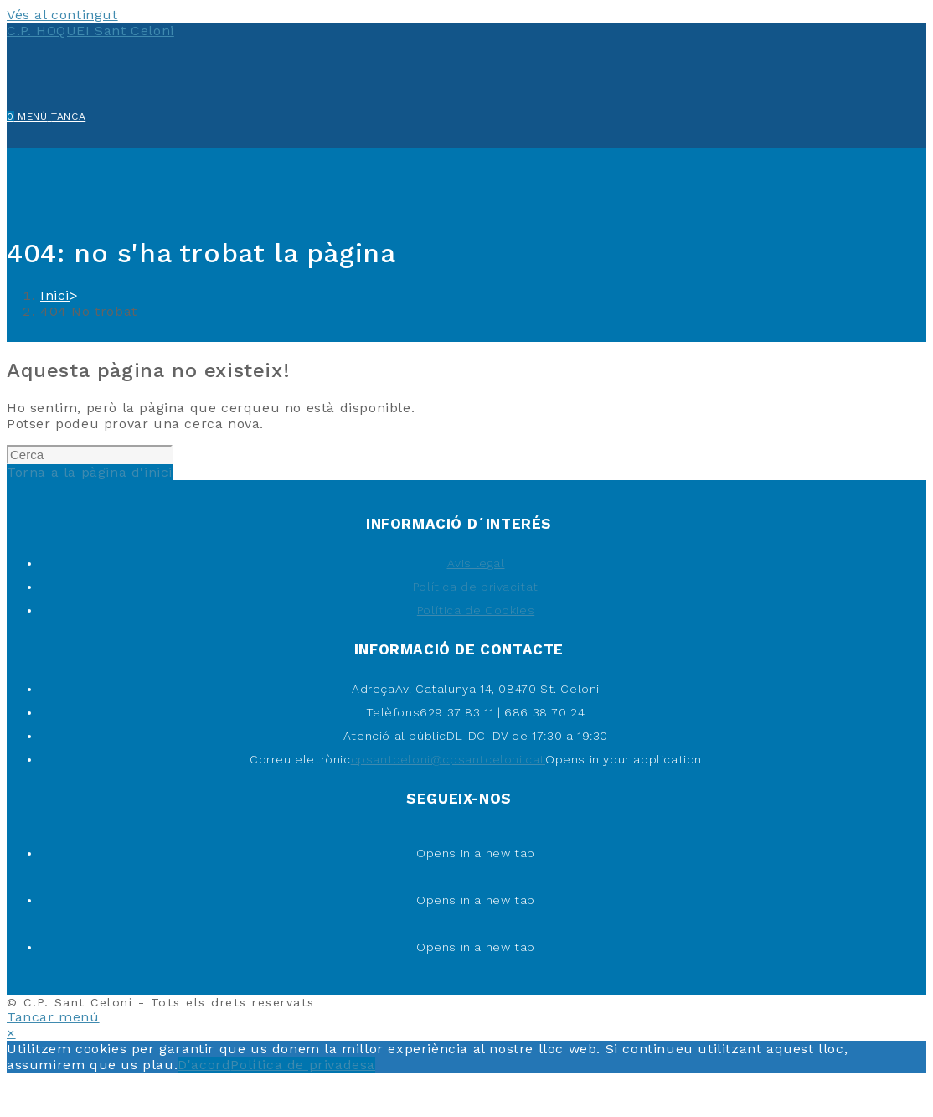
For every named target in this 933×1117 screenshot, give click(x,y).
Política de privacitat (476, 586)
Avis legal (476, 563)
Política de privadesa (302, 1065)
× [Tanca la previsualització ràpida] (11, 1033)
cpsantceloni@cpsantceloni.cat (448, 759)
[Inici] (55, 295)
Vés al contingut (62, 15)
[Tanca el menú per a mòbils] (53, 1017)
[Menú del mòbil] (51, 116)
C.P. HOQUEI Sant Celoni (90, 31)
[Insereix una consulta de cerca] (90, 454)
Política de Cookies (475, 610)
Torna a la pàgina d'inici (90, 472)
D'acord (204, 1065)
